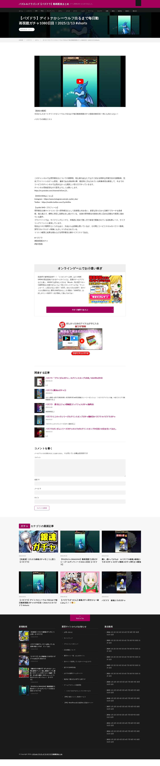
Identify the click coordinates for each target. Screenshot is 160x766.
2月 (115, 641)
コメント (37, 463)
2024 (108, 657)
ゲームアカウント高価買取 (73, 693)
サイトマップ (68, 646)
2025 (108, 649)
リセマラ (107, 11)
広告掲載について (70, 658)
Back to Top (80, 627)
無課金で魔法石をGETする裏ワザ (75, 687)
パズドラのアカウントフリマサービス (79, 699)
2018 (108, 706)
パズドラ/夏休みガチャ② (56, 396)
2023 (108, 665)
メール (37, 495)
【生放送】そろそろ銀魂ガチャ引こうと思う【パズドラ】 (38, 567)
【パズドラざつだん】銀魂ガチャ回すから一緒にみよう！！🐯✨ (79, 609)
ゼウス (80, 11)
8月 (132, 649)
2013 (108, 746)
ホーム (21, 11)
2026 (108, 641)
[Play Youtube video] (80, 87)
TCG (44, 11)
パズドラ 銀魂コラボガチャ (115, 608)
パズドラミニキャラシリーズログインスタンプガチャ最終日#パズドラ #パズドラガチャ (81, 423)
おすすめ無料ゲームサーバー (74, 681)
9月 (135, 649)
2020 (108, 689)
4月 (121, 641)
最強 (121, 11)
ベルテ (88, 11)
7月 (129, 649)
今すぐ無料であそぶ (80, 316)
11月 (108, 651)
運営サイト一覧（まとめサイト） (75, 664)
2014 (108, 738)
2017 (108, 714)
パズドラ (30, 11)
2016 (108, 722)
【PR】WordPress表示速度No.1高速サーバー (79, 710)
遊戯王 (23, 15)
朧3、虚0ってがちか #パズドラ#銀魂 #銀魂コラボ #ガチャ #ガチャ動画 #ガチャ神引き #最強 (121, 569)
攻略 (115, 11)
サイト (36, 504)
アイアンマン (53, 11)
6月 (126, 649)
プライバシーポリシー (71, 652)
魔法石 (31, 15)
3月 (118, 641)
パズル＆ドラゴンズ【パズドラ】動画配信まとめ (48, 761)
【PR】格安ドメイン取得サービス (76, 704)
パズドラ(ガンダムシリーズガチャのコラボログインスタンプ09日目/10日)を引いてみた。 (81, 435)
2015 (108, 730)
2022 (108, 673)
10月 (138, 649)
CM (38, 11)
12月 (112, 651)
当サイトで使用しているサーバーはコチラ (78, 670)
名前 (37, 486)
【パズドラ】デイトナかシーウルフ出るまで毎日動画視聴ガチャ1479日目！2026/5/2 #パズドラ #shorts (38, 611)
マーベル (97, 11)
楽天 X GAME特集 (70, 675)
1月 (112, 641)
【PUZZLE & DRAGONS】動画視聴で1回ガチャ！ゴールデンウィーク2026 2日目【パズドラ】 (79, 569)
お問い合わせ (68, 641)
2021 (108, 681)
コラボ (72, 11)
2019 (108, 698)
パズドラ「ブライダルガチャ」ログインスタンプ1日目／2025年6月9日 (74, 384)
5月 (123, 641)
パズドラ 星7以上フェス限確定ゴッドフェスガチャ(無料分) (70, 411)
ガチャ (64, 11)
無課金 (129, 11)
